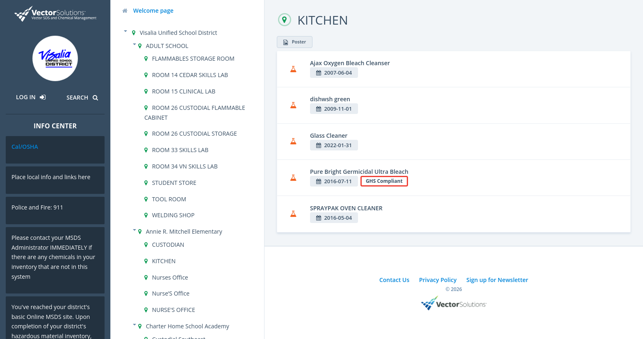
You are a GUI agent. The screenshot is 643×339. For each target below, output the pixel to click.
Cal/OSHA (24, 146)
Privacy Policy (438, 280)
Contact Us (394, 280)
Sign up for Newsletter (497, 280)
